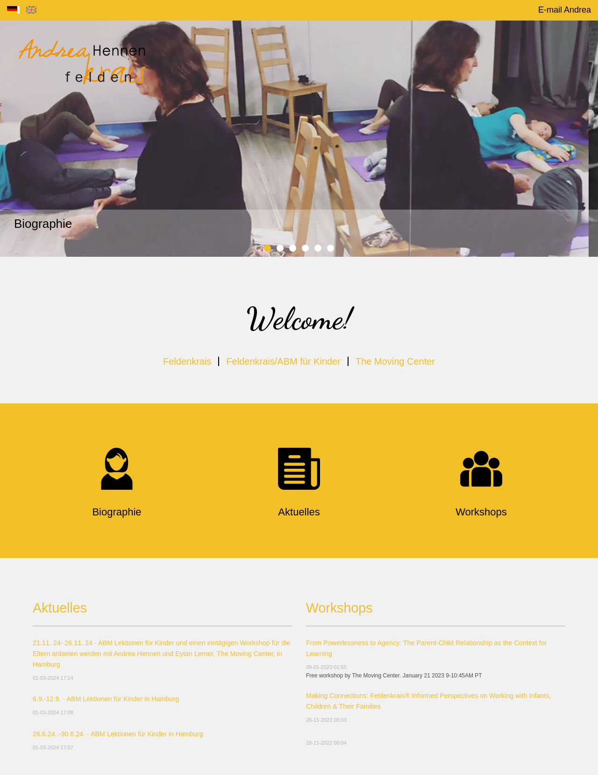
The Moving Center (395, 361)
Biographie (43, 224)
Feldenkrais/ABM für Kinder (283, 361)
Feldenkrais (187, 361)
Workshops (339, 607)
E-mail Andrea (564, 9)
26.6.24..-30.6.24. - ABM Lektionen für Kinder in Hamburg (118, 734)
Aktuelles (60, 607)
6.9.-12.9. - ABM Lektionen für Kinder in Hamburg (106, 699)
